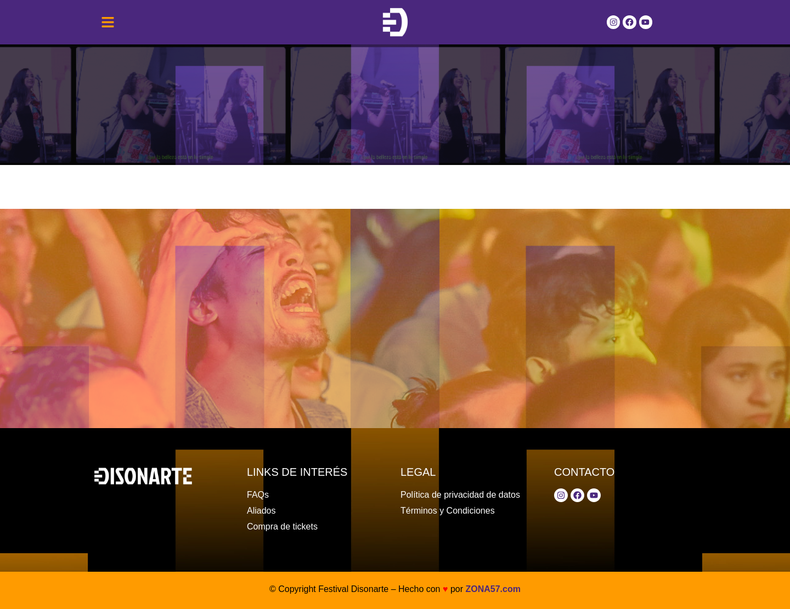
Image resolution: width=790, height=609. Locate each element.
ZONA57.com (492, 589)
